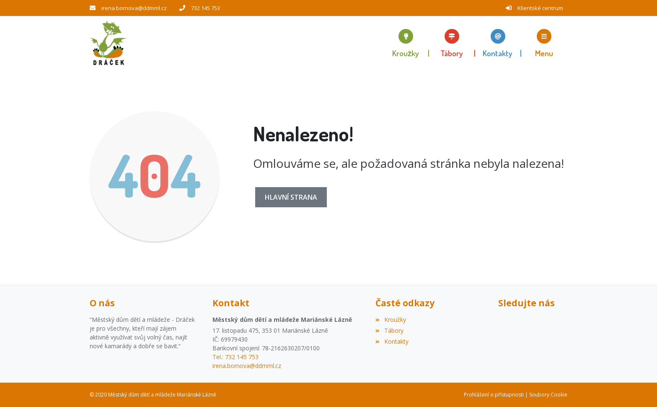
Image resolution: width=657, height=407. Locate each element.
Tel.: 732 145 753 (235, 357)
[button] (544, 42)
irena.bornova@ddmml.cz (134, 8)
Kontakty (391, 341)
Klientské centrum (540, 8)
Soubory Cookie (548, 394)
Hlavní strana (291, 197)
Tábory (389, 330)
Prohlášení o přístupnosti (494, 394)
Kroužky (390, 320)
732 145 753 (205, 8)
